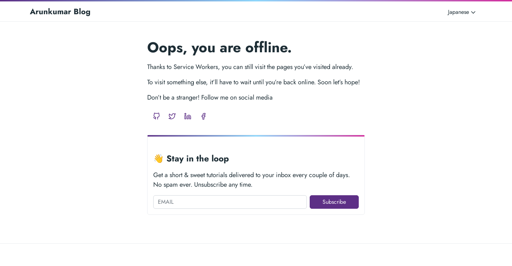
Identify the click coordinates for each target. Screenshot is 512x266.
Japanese (462, 12)
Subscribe (334, 202)
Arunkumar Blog (60, 11)
